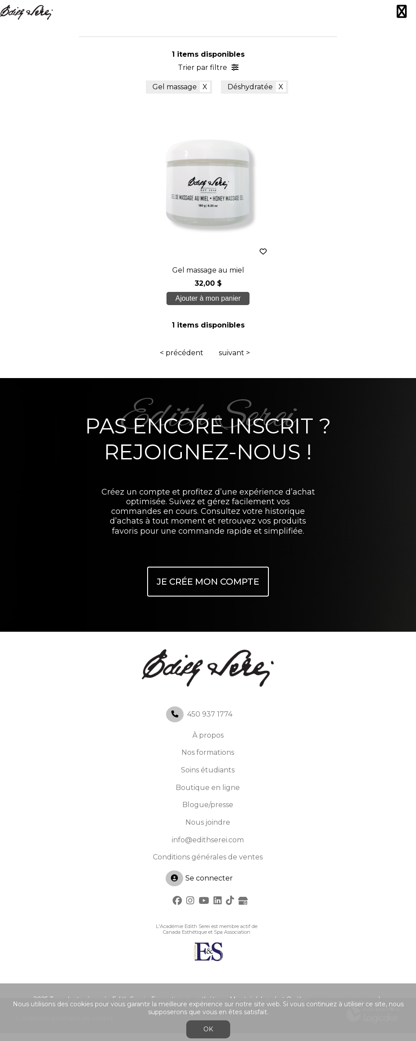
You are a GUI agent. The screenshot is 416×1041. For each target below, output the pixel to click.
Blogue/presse (207, 812)
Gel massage (174, 87)
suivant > (234, 361)
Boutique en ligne (208, 795)
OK (208, 1029)
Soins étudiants (208, 778)
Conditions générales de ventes (208, 865)
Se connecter (199, 886)
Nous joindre (207, 830)
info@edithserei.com (208, 848)
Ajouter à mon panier (208, 302)
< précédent (181, 361)
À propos (208, 743)
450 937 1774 (209, 722)
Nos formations (207, 760)
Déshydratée (250, 87)
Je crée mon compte (208, 589)
